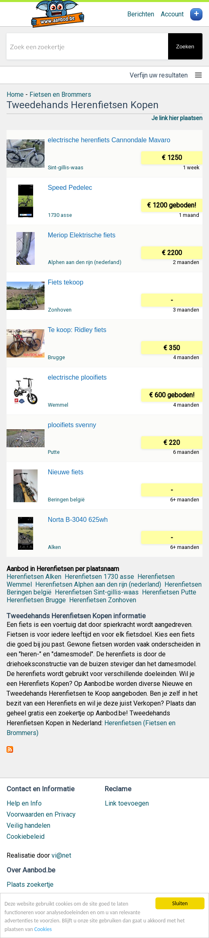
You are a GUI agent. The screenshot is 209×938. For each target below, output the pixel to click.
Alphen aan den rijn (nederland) (84, 262)
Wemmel (58, 405)
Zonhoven (60, 310)
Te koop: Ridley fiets (77, 329)
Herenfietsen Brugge (36, 600)
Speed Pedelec (70, 187)
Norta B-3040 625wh (78, 519)
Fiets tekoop (65, 282)
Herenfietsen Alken (34, 577)
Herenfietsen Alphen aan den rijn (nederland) (98, 584)
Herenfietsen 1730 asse (99, 577)
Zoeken (185, 46)
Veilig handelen (28, 825)
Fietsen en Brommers (60, 94)
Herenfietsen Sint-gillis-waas (97, 592)
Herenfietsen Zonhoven (102, 600)
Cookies (43, 929)
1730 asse (60, 215)
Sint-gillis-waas (65, 167)
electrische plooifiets (77, 377)
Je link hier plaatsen (176, 118)
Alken (54, 547)
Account (172, 14)
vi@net (61, 855)
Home (15, 94)
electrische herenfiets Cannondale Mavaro (109, 140)
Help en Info (24, 803)
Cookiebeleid (26, 836)
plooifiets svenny (72, 424)
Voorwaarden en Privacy (41, 814)
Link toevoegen (127, 803)
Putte (54, 452)
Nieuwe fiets (65, 472)
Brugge (56, 357)
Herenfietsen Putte (169, 592)
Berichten (140, 14)
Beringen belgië (66, 499)
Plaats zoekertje (30, 884)
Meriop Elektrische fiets (81, 235)
